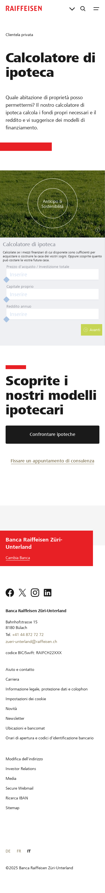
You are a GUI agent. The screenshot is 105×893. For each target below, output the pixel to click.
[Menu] (96, 8)
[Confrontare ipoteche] (52, 435)
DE (8, 851)
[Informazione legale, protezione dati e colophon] (47, 689)
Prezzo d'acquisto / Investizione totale (37, 267)
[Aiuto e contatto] (20, 669)
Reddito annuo (18, 306)
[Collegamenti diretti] (72, 8)
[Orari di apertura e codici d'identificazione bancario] (50, 738)
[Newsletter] (15, 718)
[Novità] (11, 708)
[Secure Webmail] (19, 788)
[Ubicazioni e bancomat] (25, 728)
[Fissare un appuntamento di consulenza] (52, 460)
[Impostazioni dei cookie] (26, 699)
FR (19, 851)
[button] (91, 330)
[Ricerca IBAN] (17, 798)
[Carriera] (12, 679)
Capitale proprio (20, 286)
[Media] (11, 778)
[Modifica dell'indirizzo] (24, 759)
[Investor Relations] (21, 768)
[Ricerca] (83, 8)
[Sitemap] (12, 808)
